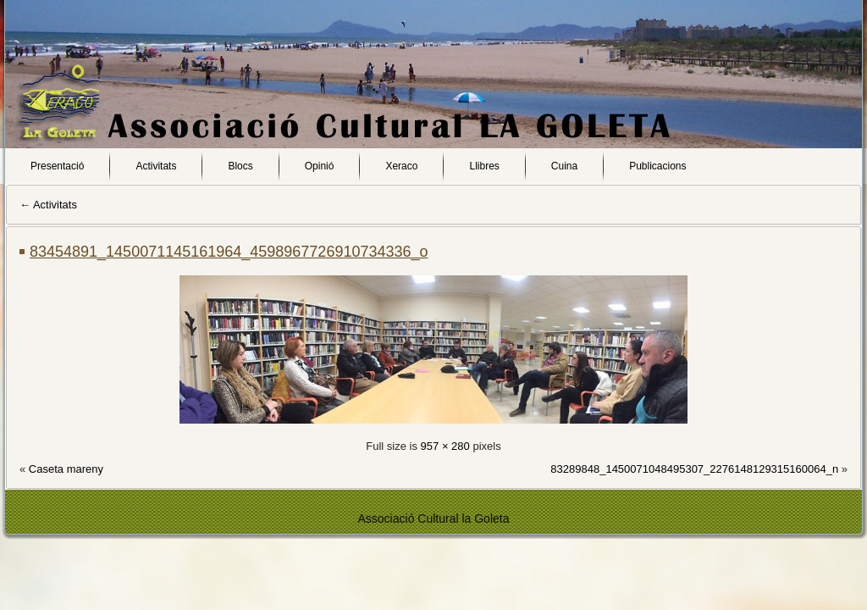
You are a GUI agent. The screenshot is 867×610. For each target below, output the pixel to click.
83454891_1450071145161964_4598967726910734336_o (229, 251)
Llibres (484, 166)
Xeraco (401, 166)
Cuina (564, 166)
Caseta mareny (66, 469)
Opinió (319, 166)
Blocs (240, 166)
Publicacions (657, 166)
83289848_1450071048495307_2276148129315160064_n (694, 469)
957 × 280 (445, 446)
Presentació (57, 166)
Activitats (155, 166)
